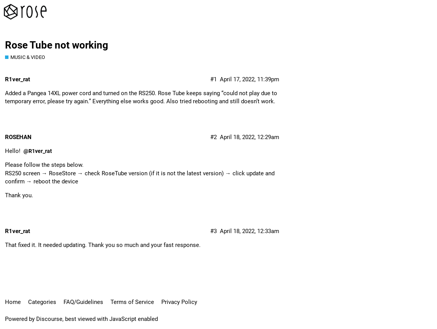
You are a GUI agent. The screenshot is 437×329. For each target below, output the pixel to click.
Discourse (49, 319)
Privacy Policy (179, 302)
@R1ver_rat (37, 151)
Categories (42, 302)
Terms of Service (132, 302)
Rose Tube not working (56, 45)
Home (13, 302)
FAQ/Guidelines (83, 302)
